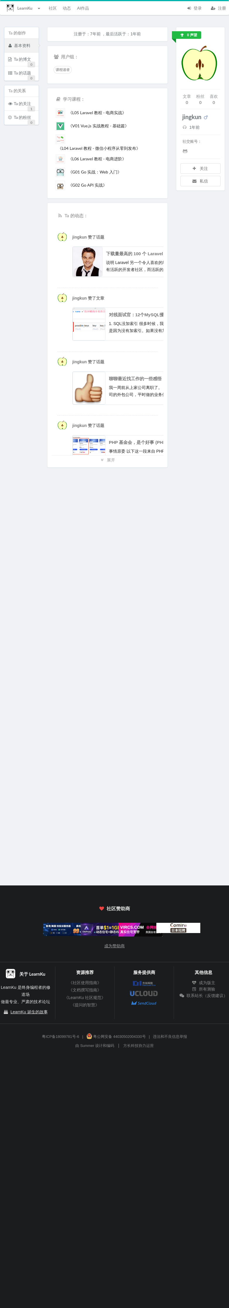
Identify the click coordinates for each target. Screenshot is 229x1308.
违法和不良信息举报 (170, 1037)
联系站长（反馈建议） (204, 995)
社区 (53, 8)
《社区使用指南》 (85, 982)
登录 (194, 8)
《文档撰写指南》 (85, 990)
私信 (200, 180)
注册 (218, 8)
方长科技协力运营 (138, 1046)
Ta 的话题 (21, 75)
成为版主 (203, 982)
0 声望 (188, 35)
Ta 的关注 (21, 105)
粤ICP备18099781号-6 (60, 1037)
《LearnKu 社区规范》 (84, 997)
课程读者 (63, 70)
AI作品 (83, 8)
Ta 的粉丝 (21, 119)
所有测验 (203, 989)
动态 (67, 8)
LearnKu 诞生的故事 (29, 1012)
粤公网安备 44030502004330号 (116, 1037)
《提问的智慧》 (85, 1005)
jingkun (80, 237)
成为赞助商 (114, 946)
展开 (107, 459)
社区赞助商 (114, 908)
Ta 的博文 (21, 61)
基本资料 (19, 45)
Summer (87, 1046)
